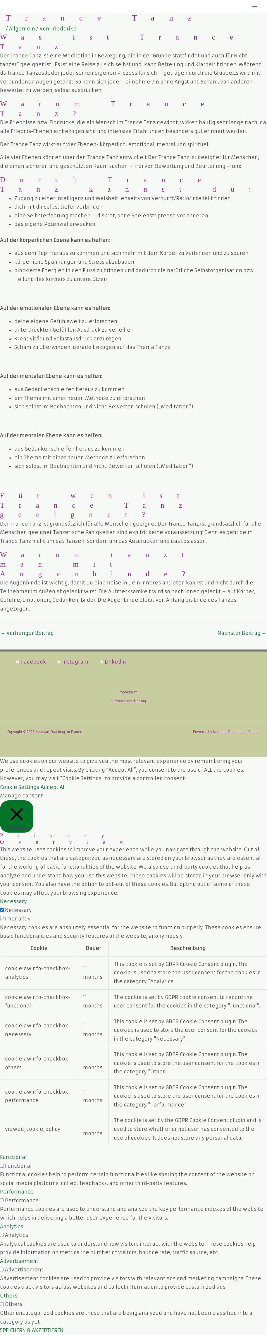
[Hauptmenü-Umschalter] (254, 6)
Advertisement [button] (19, 1261)
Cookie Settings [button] (19, 787)
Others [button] (8, 1296)
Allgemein (22, 29)
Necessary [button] (13, 901)
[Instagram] (72, 661)
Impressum (128, 692)
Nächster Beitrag (242, 633)
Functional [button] (13, 1157)
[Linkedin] (113, 661)
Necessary (18, 910)
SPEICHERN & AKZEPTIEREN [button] (31, 1330)
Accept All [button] (53, 787)
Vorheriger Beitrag (27, 633)
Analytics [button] (11, 1227)
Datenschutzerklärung (128, 701)
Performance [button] (17, 1192)
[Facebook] (31, 661)
